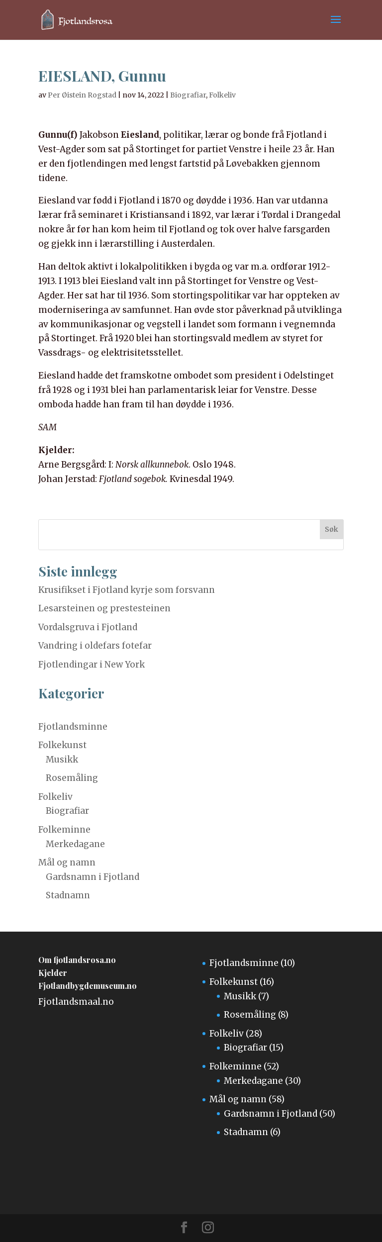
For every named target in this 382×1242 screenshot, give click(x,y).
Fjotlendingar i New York (91, 664)
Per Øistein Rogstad (82, 95)
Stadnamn (68, 895)
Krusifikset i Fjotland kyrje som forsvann (126, 589)
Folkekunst (62, 745)
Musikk (62, 759)
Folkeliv (222, 95)
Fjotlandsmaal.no (76, 1001)
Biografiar (188, 95)
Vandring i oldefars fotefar (95, 645)
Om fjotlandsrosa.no (77, 960)
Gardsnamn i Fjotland (92, 876)
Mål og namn (67, 862)
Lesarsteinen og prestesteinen (104, 608)
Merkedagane (75, 844)
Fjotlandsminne (72, 726)
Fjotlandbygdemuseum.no (87, 985)
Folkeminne (64, 829)
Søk (331, 529)
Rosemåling (72, 777)
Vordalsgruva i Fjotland (87, 627)
